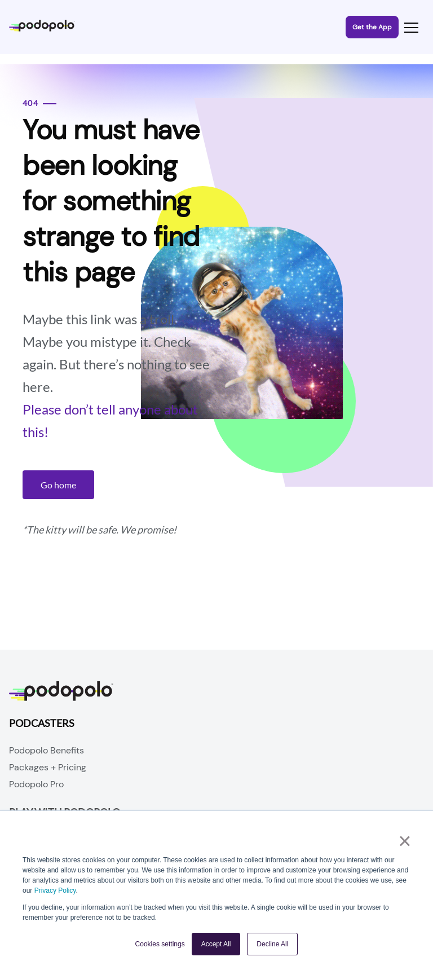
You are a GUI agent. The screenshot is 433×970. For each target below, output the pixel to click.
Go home (58, 484)
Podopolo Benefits (46, 750)
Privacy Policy (55, 890)
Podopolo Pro (36, 784)
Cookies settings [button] (160, 944)
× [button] (404, 840)
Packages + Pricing (47, 767)
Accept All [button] (216, 944)
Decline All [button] (272, 944)
